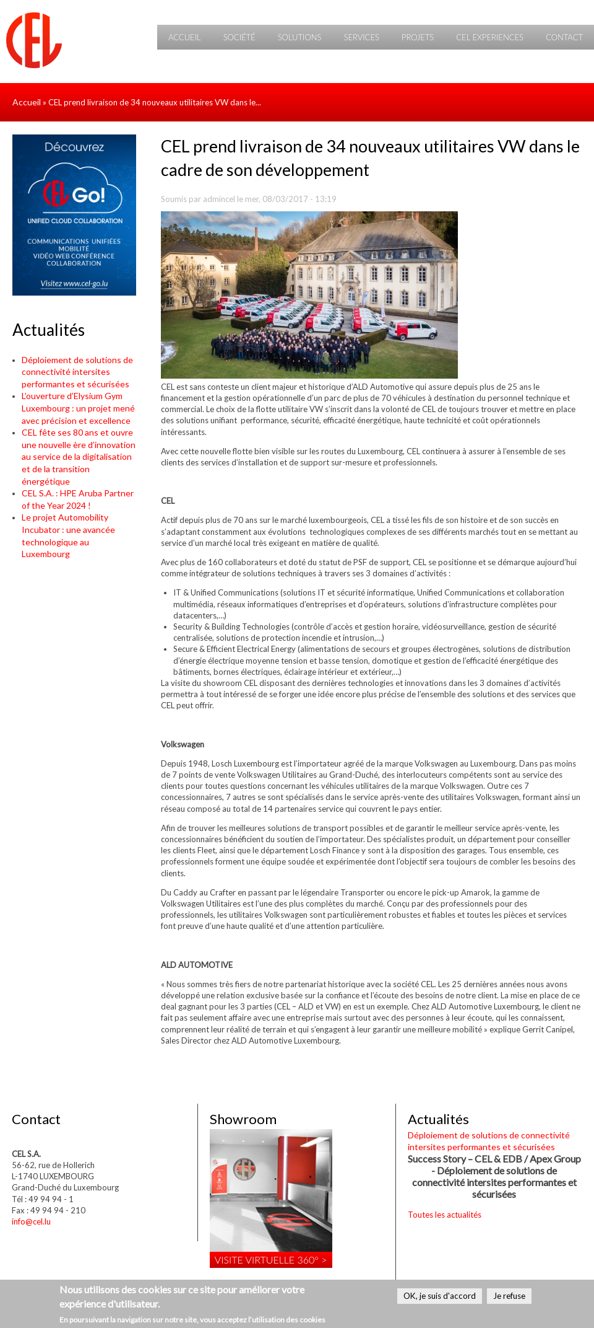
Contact (564, 37)
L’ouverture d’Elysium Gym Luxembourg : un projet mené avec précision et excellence (78, 407)
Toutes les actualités (444, 1215)
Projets (418, 37)
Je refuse (509, 1296)
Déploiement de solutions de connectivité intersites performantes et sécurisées (77, 371)
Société (239, 37)
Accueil (184, 37)
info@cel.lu (31, 1221)
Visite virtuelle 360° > (271, 1259)
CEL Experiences (489, 37)
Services (361, 37)
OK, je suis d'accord (439, 1296)
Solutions (300, 37)
